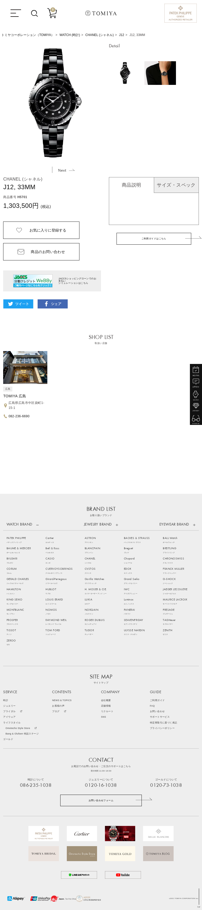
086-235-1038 (36, 785)
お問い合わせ (157, 711)
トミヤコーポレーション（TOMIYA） (27, 35)
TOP (198, 907)
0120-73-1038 (166, 785)
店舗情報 (106, 706)
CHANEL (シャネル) (99, 35)
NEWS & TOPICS (62, 700)
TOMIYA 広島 (14, 396)
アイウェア (9, 717)
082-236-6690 (18, 416)
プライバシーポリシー (162, 728)
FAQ (152, 706)
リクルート (107, 711)
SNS (103, 717)
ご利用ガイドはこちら (154, 238)
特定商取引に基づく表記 (163, 723)
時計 (5, 700)
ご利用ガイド (157, 700)
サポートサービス (160, 717)
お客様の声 (58, 706)
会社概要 (106, 700)
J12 (121, 35)
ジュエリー (9, 706)
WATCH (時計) (69, 35)
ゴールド (8, 739)
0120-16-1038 (101, 785)
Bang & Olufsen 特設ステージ (22, 734)
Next (66, 170)
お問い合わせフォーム (101, 800)
